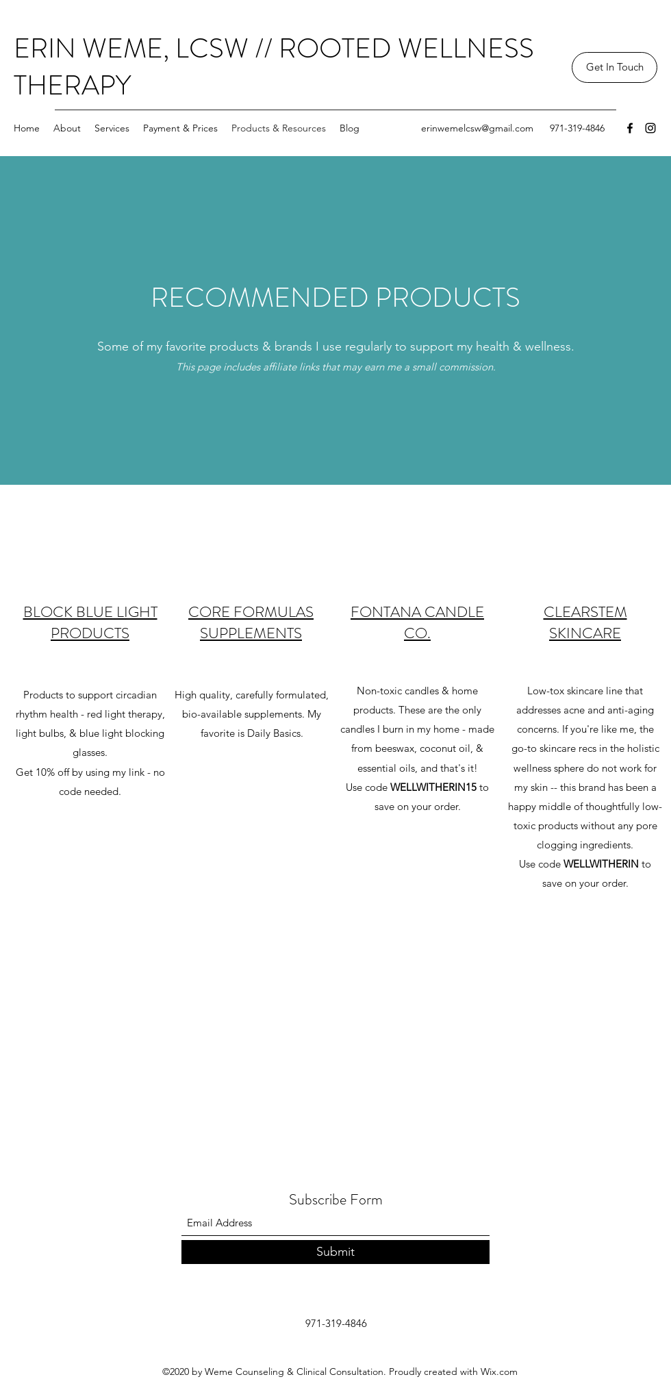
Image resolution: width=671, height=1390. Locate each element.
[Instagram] (650, 128)
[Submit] (335, 1252)
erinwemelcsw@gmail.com (477, 128)
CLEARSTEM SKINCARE (585, 622)
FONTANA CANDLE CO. (417, 622)
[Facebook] (630, 128)
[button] (614, 67)
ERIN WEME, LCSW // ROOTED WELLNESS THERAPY (274, 67)
